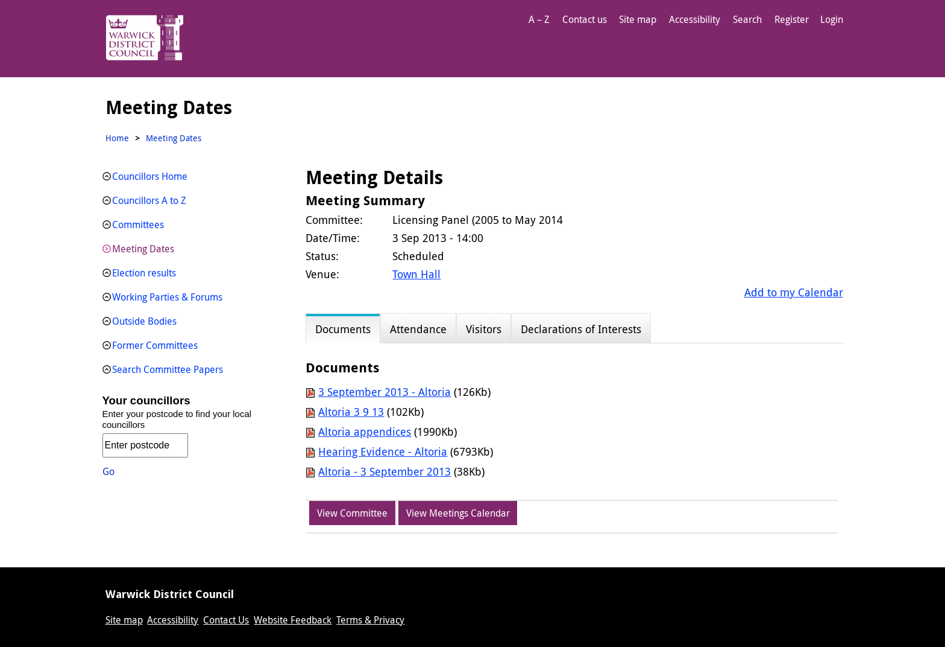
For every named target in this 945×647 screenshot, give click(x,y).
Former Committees (155, 345)
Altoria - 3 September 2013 (384, 471)
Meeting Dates (143, 248)
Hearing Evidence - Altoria (382, 451)
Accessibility (694, 19)
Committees (138, 224)
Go (108, 471)
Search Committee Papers (167, 369)
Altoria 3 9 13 (351, 411)
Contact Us (226, 619)
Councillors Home (149, 176)
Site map (637, 19)
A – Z (539, 19)
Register (791, 19)
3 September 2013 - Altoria (384, 391)
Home (117, 138)
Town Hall (416, 274)
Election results (144, 272)
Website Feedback (292, 619)
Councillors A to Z (149, 200)
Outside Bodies (144, 321)
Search (747, 19)
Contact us (584, 19)
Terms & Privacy (370, 619)
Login (831, 19)
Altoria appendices (364, 431)
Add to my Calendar (793, 292)
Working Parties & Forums (167, 297)
